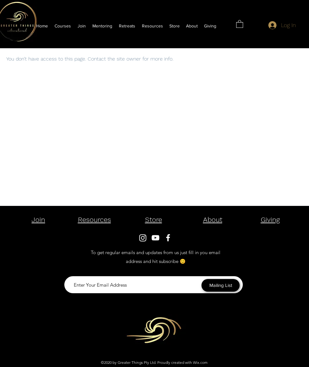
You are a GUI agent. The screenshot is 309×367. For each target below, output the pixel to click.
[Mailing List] (220, 285)
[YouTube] (155, 237)
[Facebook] (168, 237)
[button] (152, 26)
